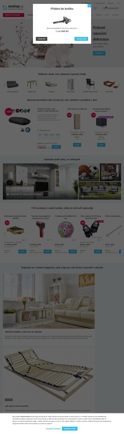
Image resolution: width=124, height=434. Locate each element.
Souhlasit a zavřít (70, 429)
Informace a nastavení (53, 429)
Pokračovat (41, 39)
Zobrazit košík (81, 39)
